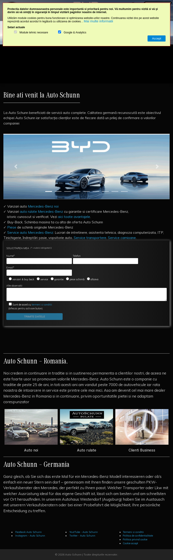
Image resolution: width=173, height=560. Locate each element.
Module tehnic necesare (33, 32)
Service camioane (122, 237)
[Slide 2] (58, 191)
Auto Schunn (73, 554)
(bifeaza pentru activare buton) (29, 306)
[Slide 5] (86, 191)
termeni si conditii (32, 304)
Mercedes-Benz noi (43, 206)
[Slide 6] (96, 191)
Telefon (106, 259)
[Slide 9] (124, 191)
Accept (156, 38)
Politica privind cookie (135, 539)
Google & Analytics (75, 32)
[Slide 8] (115, 191)
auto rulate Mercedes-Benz (41, 211)
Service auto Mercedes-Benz (30, 232)
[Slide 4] (77, 191)
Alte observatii (86, 292)
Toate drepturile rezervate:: (101, 554)
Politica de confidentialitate (138, 535)
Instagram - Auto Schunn (30, 535)
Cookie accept (130, 543)
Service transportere (90, 237)
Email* (39, 271)
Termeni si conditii (133, 532)
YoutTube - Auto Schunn (83, 532)
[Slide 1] (48, 191)
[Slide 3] (67, 191)
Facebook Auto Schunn (28, 532)
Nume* (39, 259)
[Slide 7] (105, 191)
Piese (11, 227)
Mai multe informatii (98, 21)
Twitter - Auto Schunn (82, 535)
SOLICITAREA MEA (29, 248)
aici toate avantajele (74, 216)
